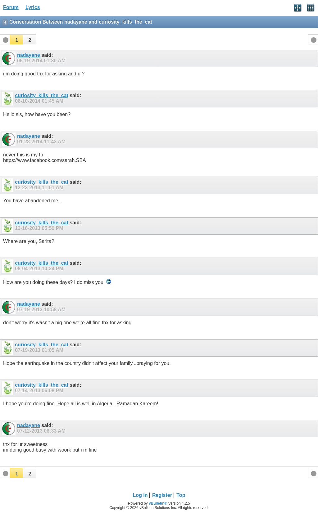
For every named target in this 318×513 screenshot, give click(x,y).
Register (162, 495)
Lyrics (32, 7)
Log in (140, 495)
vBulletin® (158, 503)
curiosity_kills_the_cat (41, 95)
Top (180, 495)
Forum (11, 7)
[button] (16, 39)
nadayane (28, 55)
